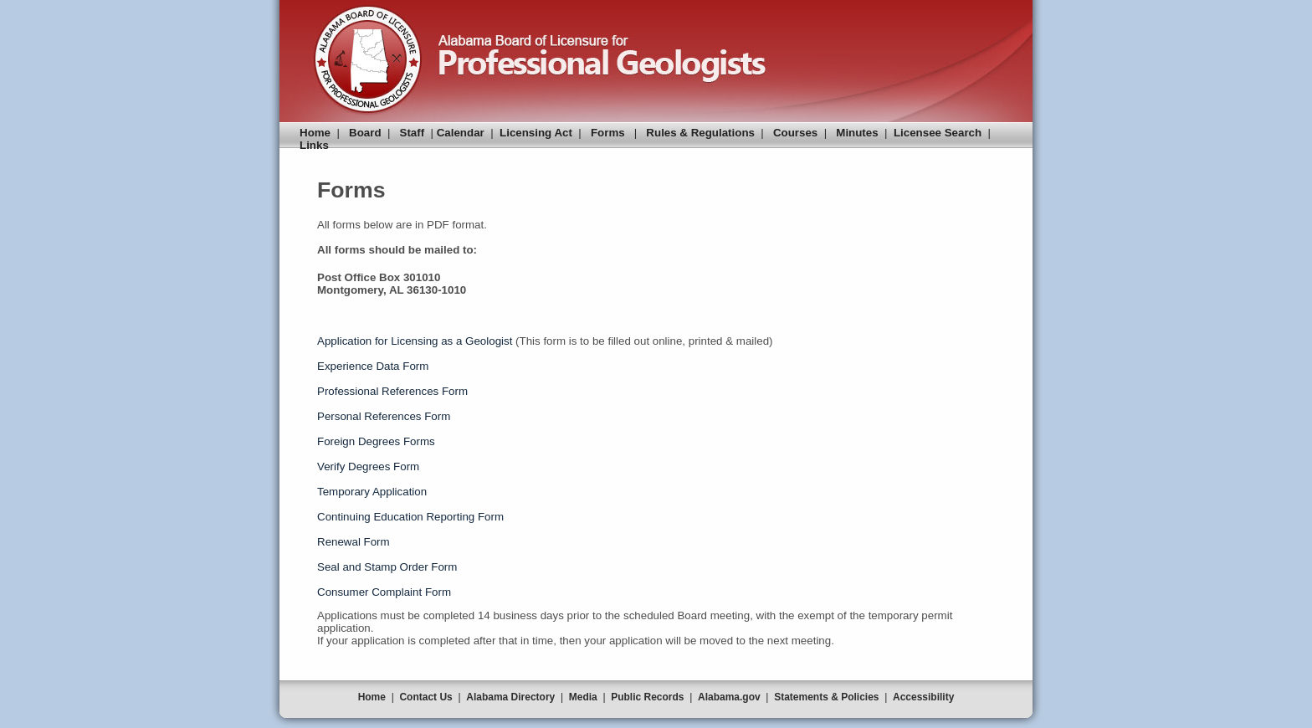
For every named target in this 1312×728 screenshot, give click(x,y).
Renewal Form (353, 542)
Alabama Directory (510, 697)
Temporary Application (372, 491)
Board (365, 132)
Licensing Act (536, 132)
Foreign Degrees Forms (376, 441)
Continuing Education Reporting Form (410, 516)
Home (315, 132)
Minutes (857, 132)
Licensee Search (937, 132)
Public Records (647, 697)
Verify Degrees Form (368, 466)
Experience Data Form (372, 366)
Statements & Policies (826, 697)
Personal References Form (383, 416)
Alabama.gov (729, 697)
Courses (795, 132)
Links (314, 145)
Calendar (460, 132)
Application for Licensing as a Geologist (414, 341)
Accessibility (923, 697)
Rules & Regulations (700, 132)
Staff (412, 132)
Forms (608, 132)
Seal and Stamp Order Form (387, 567)
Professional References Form (392, 391)
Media (583, 697)
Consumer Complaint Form (384, 592)
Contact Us (425, 697)
